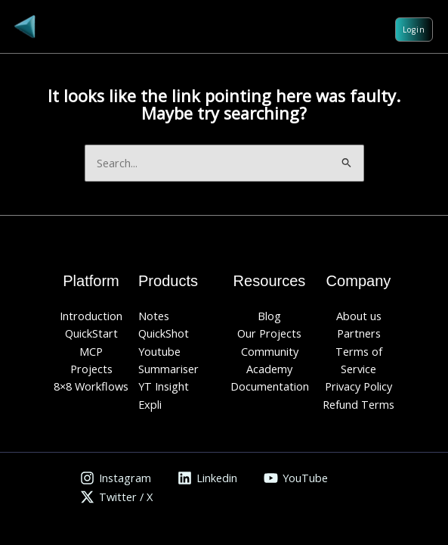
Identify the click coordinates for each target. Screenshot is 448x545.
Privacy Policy (358, 386)
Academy (269, 368)
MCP (91, 351)
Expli (150, 404)
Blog (269, 315)
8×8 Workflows (91, 386)
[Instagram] (115, 478)
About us (359, 315)
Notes (153, 315)
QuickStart (91, 333)
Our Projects (269, 333)
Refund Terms (358, 404)
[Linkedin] (207, 478)
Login (414, 29)
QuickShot (163, 333)
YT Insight (163, 386)
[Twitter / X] (116, 496)
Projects (91, 368)
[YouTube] (295, 478)
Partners (359, 333)
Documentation (269, 386)
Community (269, 351)
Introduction (91, 315)
